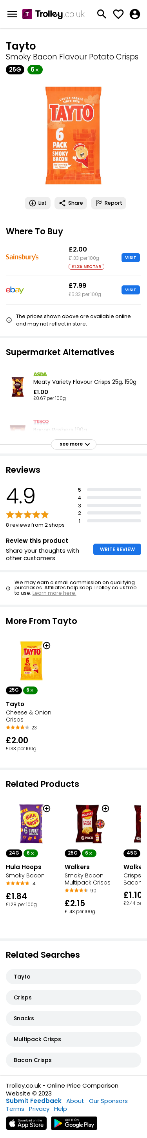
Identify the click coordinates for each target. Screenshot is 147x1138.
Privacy (39, 1109)
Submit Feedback (34, 1101)
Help (60, 1109)
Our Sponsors (108, 1101)
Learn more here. (54, 593)
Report (108, 203)
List (38, 203)
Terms (15, 1109)
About (75, 1101)
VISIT (130, 257)
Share (70, 203)
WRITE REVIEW (117, 549)
